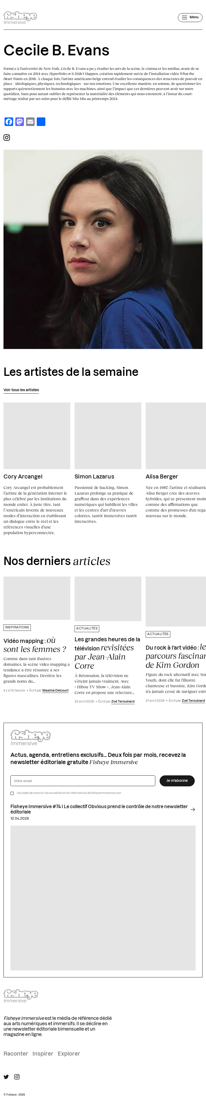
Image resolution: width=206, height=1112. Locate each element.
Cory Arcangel (22, 477)
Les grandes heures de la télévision (107, 653)
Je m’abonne (177, 781)
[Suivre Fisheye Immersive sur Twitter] (6, 1077)
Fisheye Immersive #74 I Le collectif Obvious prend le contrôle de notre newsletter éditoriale (102, 809)
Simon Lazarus (94, 477)
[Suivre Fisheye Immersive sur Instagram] (17, 1076)
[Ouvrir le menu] (190, 17)
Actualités (87, 628)
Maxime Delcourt (55, 690)
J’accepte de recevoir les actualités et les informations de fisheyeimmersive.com (69, 793)
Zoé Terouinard (123, 701)
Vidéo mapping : (34, 644)
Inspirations (17, 627)
